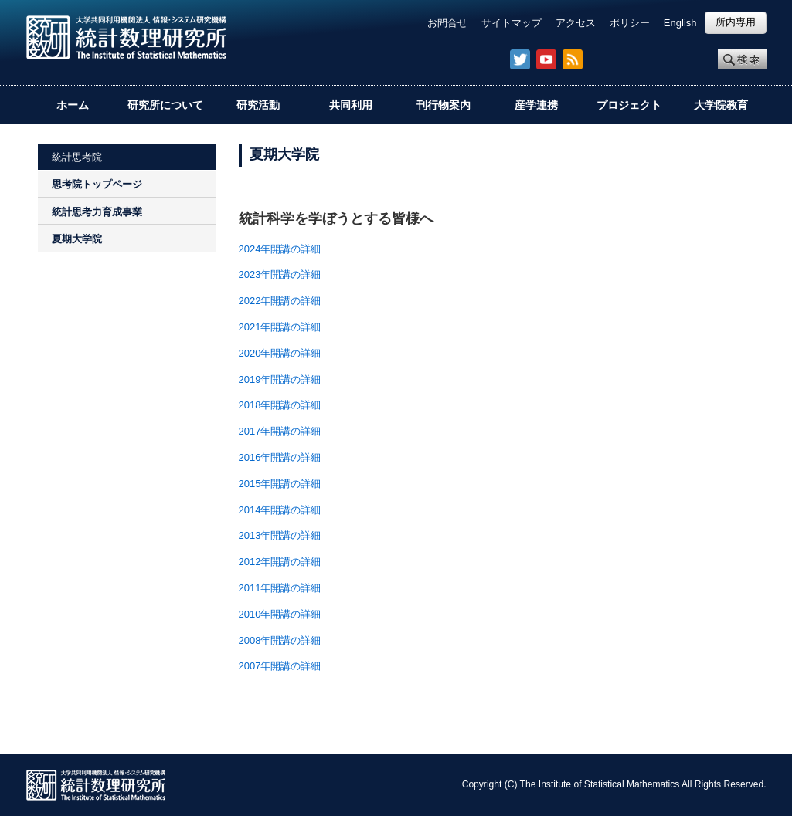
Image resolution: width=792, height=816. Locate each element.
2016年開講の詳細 (280, 457)
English (680, 23)
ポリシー (630, 23)
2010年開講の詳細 (280, 614)
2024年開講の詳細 (280, 249)
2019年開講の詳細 (280, 379)
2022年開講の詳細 (280, 300)
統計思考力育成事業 (97, 212)
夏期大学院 (77, 239)
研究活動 (258, 105)
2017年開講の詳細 (280, 431)
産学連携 (536, 105)
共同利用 (350, 105)
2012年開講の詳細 (280, 561)
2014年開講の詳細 (280, 510)
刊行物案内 (443, 105)
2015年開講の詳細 (280, 483)
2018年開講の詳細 (280, 405)
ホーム (72, 105)
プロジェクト (629, 105)
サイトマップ (511, 23)
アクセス (576, 23)
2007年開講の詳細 (280, 666)
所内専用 (736, 22)
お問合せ (447, 23)
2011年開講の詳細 (280, 588)
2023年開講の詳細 (280, 274)
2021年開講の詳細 (280, 327)
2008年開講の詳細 (280, 640)
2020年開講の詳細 (280, 353)
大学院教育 (721, 105)
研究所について (165, 105)
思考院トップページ (97, 184)
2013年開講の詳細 (280, 535)
